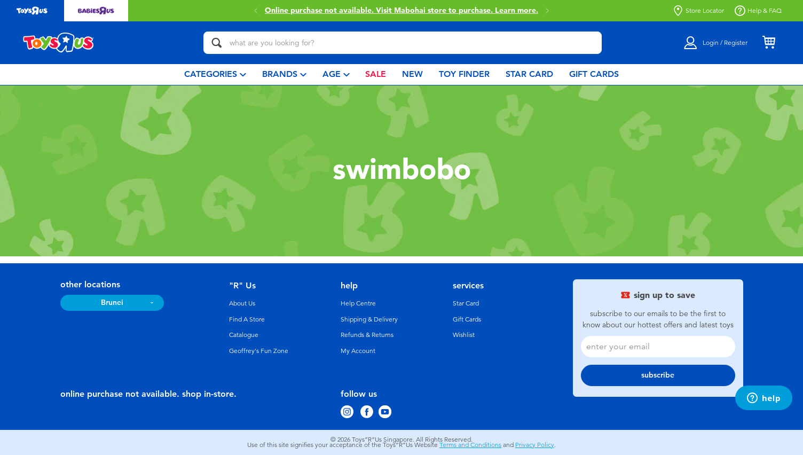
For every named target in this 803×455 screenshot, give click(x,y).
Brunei (112, 302)
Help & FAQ (758, 10)
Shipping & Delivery (369, 319)
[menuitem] (215, 74)
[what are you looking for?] (402, 42)
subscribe (657, 375)
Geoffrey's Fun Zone (258, 351)
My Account (358, 351)
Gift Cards (467, 319)
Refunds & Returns (367, 335)
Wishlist (464, 335)
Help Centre (358, 303)
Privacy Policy (534, 445)
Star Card (466, 303)
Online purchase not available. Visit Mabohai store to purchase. (401, 10)
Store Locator (698, 10)
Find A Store (247, 319)
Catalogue (243, 335)
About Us (242, 303)
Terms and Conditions (470, 445)
